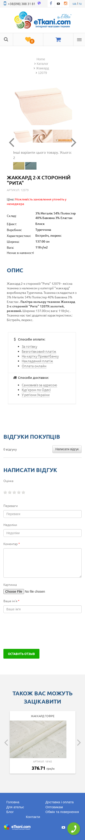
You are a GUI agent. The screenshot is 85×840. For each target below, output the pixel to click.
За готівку (29, 346)
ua (74, 3)
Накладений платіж (37, 360)
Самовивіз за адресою (39, 384)
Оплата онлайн (34, 365)
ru (80, 3)
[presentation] (37, 631)
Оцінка (8, 480)
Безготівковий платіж (39, 351)
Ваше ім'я (11, 601)
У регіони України (36, 394)
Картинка (10, 584)
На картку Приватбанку (40, 356)
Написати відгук (67, 449)
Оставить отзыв (21, 654)
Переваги (10, 505)
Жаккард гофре (42, 716)
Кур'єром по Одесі (36, 389)
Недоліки (10, 524)
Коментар (11, 543)
